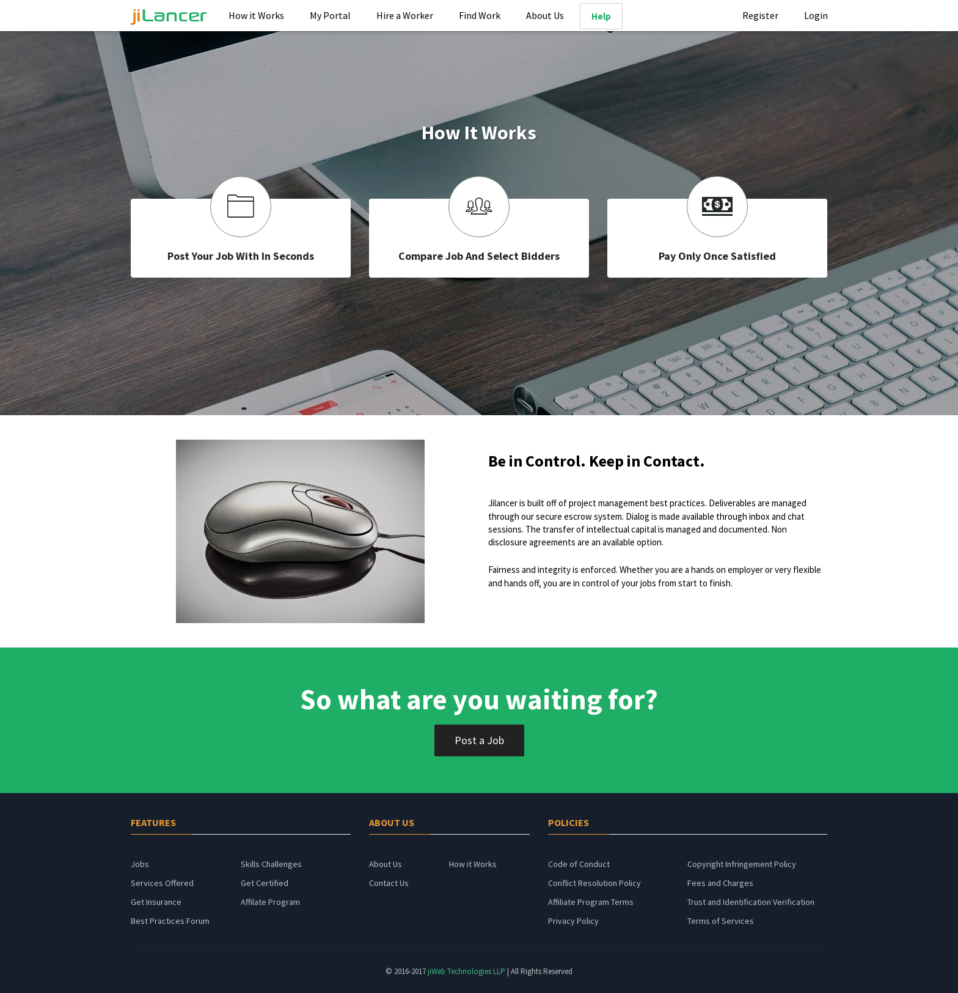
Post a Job (479, 740)
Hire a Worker (404, 15)
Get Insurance (156, 901)
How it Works (256, 15)
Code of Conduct (579, 863)
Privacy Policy (573, 920)
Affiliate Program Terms (591, 901)
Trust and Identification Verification (750, 901)
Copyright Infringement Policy (741, 863)
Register (760, 15)
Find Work (479, 15)
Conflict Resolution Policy (594, 882)
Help (601, 16)
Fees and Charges (720, 882)
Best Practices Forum (170, 920)
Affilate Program (270, 901)
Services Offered (162, 882)
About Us (545, 15)
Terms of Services (720, 920)
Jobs (140, 863)
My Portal (330, 15)
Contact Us (389, 882)
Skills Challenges (271, 863)
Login (816, 15)
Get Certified (264, 882)
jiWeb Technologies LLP (467, 971)
